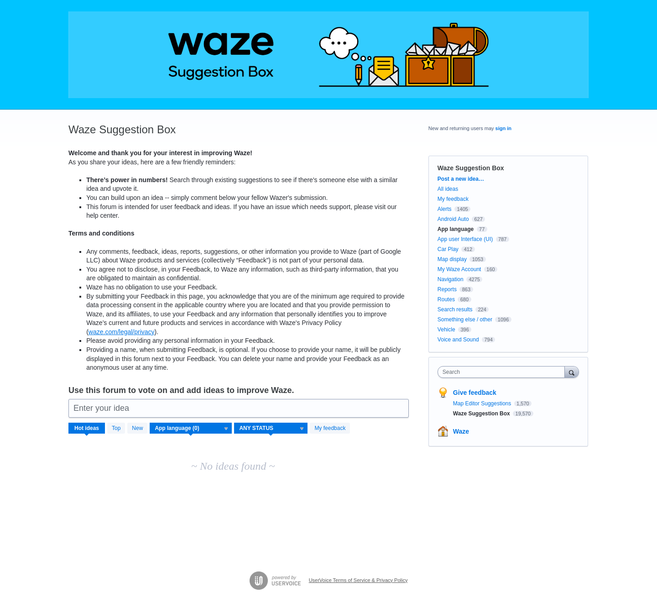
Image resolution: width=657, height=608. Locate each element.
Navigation (451, 279)
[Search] (571, 371)
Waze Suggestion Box (482, 413)
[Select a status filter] (271, 428)
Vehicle (446, 329)
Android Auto (453, 219)
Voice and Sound (458, 339)
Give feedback (474, 392)
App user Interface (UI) (465, 239)
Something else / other (465, 319)
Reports (447, 289)
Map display (452, 259)
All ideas (448, 189)
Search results (455, 309)
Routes (446, 299)
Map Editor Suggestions (483, 403)
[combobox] (503, 372)
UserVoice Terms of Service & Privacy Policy (358, 580)
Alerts (445, 209)
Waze (461, 431)
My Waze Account (459, 269)
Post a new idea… (461, 179)
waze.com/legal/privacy (122, 331)
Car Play (448, 249)
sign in (503, 128)
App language (456, 229)
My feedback (329, 428)
